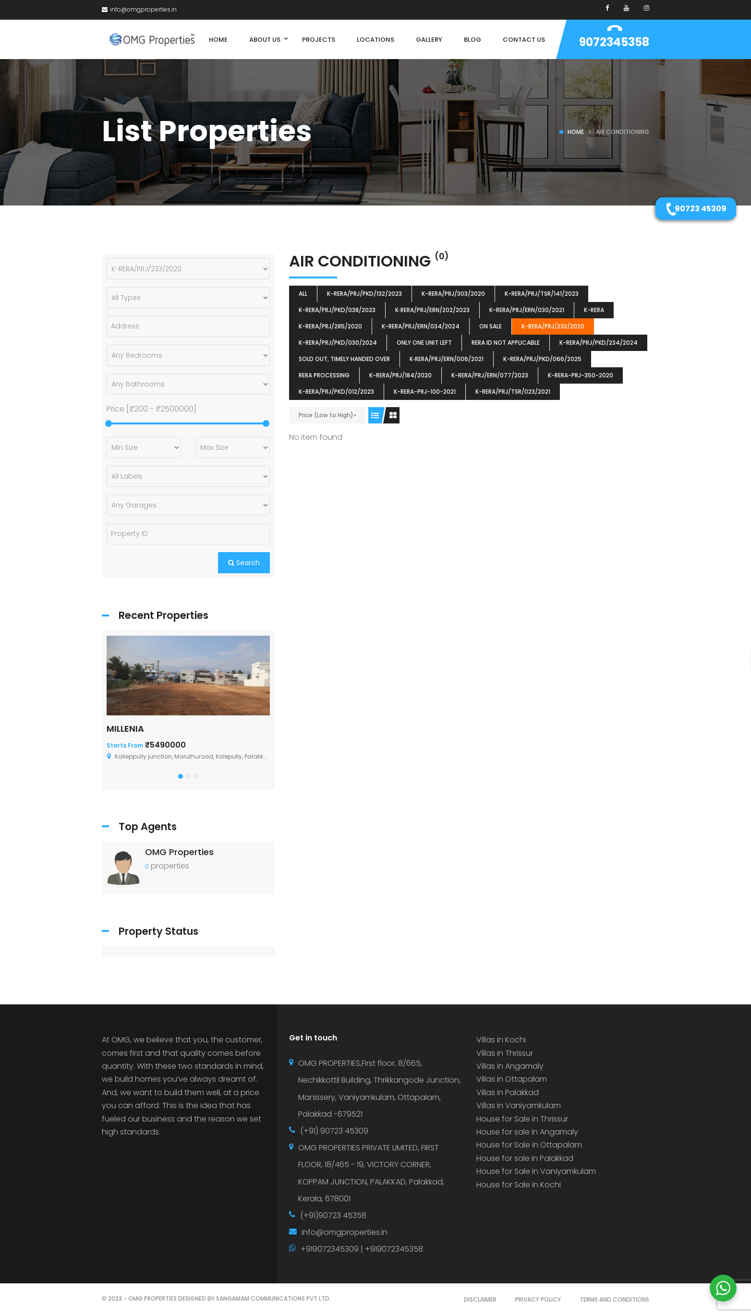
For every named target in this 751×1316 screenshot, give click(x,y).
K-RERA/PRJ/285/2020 (330, 326)
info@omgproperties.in (139, 9)
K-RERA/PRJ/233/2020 (552, 326)
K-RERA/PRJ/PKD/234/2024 (598, 342)
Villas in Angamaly (510, 1066)
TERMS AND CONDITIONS (614, 1299)
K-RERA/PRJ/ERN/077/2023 (489, 375)
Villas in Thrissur (504, 1053)
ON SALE (490, 326)
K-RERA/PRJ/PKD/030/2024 (338, 342)
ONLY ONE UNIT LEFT (424, 342)
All (303, 294)
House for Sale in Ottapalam (529, 1144)
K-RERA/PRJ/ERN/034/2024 (421, 326)
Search (244, 562)
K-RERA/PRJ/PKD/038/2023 (337, 310)
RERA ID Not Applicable (506, 342)
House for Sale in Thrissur (522, 1118)
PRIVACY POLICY (538, 1299)
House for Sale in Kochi (518, 1184)
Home (576, 132)
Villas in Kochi (501, 1039)
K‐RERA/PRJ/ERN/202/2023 (432, 310)
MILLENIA (125, 729)
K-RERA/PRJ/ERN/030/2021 (526, 310)
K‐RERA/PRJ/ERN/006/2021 (447, 359)
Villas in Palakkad (507, 1092)
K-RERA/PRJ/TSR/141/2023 (542, 294)
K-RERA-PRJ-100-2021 (425, 391)
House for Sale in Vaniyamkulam (536, 1171)
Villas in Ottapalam (511, 1079)
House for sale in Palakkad (524, 1158)
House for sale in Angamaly (527, 1131)
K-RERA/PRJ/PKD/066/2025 (542, 359)
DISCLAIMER (480, 1299)
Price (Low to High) (326, 415)
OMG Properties (179, 852)
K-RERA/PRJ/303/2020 (453, 294)
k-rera (594, 310)
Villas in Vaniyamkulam (518, 1105)
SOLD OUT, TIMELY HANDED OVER (344, 359)
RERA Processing (324, 375)
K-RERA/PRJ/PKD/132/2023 (364, 294)
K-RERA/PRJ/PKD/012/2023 (336, 391)
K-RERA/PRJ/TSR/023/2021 (512, 391)
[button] (180, 776)
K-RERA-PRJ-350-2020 (580, 375)
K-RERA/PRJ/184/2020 (400, 375)
